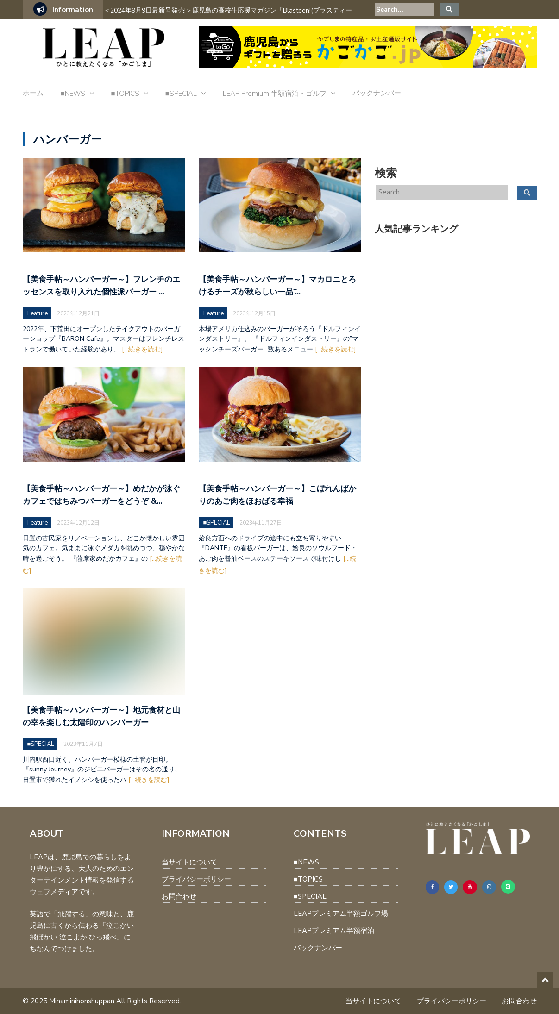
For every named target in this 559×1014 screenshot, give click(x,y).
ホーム (33, 93)
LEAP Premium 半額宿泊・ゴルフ (275, 93)
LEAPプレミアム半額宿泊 (334, 930)
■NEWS (73, 93)
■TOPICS (125, 93)
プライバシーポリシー (196, 879)
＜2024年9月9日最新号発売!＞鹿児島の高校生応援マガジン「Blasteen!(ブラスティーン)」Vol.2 (228, 16)
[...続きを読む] (142, 349)
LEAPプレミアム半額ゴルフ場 (341, 913)
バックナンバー (376, 93)
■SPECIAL (181, 93)
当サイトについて (189, 862)
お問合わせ (179, 896)
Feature (37, 313)
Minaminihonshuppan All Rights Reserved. (115, 1001)
